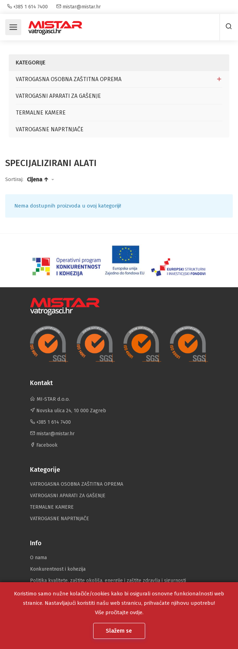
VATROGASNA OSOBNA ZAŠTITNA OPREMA (68, 79)
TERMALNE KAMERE (41, 112)
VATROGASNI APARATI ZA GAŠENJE (58, 96)
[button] (40, 179)
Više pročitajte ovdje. (119, 612)
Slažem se (119, 630)
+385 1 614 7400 (27, 7)
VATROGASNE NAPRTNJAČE (49, 129)
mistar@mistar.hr (78, 7)
